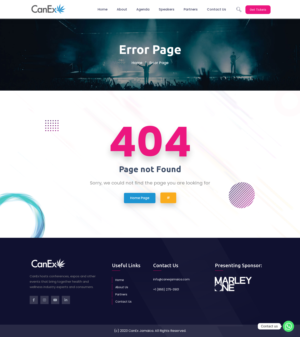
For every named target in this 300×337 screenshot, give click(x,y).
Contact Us (216, 9)
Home (102, 9)
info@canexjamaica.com (171, 279)
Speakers (166, 9)
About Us (121, 287)
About (122, 9)
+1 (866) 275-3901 (166, 289)
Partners (191, 9)
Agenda (142, 9)
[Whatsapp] (288, 326)
